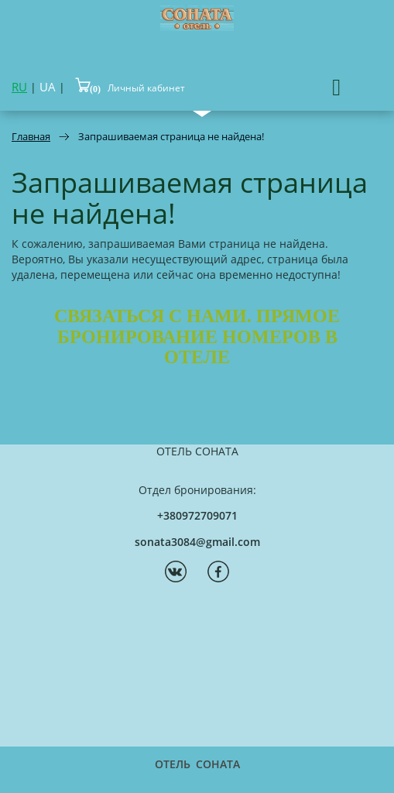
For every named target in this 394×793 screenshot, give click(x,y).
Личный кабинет (146, 87)
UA (47, 86)
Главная (31, 136)
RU (19, 86)
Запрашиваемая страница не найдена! (171, 136)
